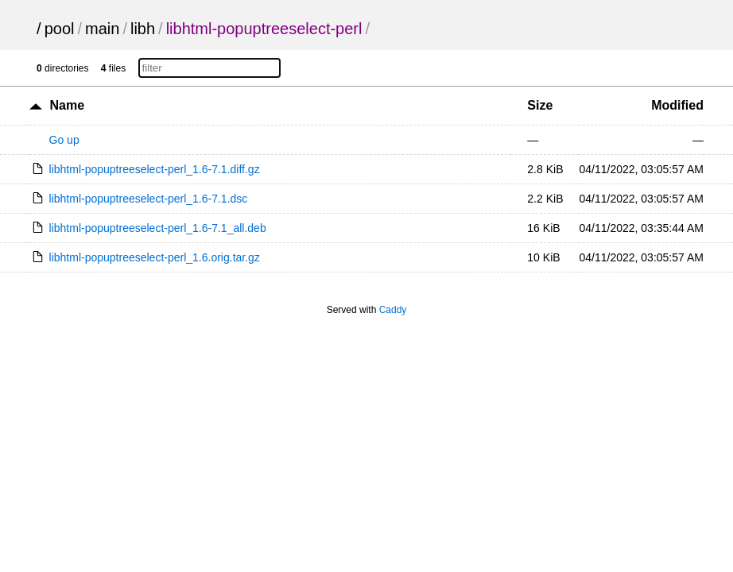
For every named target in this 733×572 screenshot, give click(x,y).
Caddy (393, 309)
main (102, 28)
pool (60, 28)
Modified (677, 105)
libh (142, 28)
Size (540, 105)
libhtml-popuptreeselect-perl (264, 28)
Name (66, 105)
